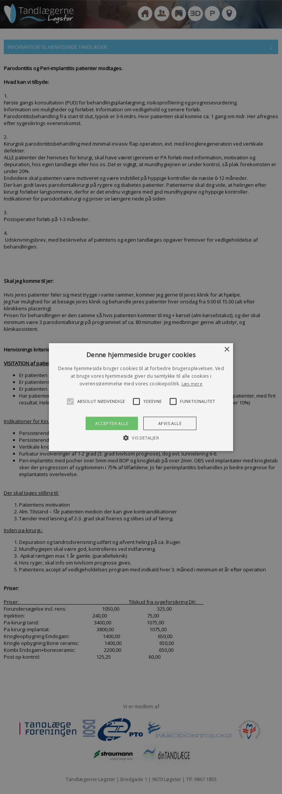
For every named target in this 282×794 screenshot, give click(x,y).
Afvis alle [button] (170, 423)
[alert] (141, 397)
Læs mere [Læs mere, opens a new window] (192, 384)
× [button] (226, 350)
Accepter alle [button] (111, 423)
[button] (141, 397)
